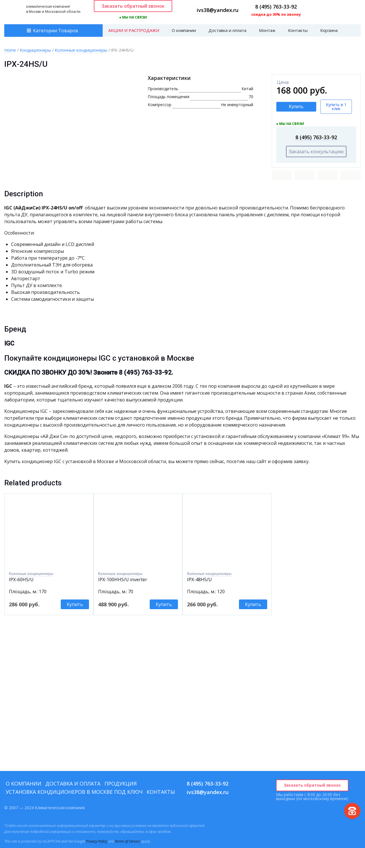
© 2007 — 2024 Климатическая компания (44, 807)
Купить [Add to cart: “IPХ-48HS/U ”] (253, 604)
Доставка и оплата (227, 30)
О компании (184, 30)
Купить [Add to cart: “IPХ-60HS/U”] (75, 604)
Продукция (120, 783)
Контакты (298, 30)
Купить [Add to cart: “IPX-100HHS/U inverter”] (164, 604)
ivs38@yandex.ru (217, 10)
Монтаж (267, 30)
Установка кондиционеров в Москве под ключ (74, 791)
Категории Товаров (55, 30)
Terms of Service (127, 841)
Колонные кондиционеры (81, 50)
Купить (296, 106)
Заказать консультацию (316, 151)
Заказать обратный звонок (133, 6)
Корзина (329, 30)
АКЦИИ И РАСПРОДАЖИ (133, 30)
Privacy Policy (96, 841)
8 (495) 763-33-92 (276, 6)
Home (10, 50)
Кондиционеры (35, 50)
